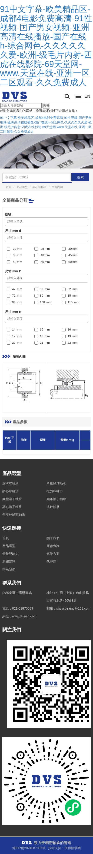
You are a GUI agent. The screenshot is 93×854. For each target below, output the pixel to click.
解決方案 (53, 554)
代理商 (51, 561)
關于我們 (53, 538)
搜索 (46, 106)
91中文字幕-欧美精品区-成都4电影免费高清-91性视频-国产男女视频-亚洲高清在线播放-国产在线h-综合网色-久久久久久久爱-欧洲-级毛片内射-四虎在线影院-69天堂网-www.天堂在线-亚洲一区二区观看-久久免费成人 (46, 45)
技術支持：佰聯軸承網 (64, 848)
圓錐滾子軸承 (56, 499)
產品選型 (22, 187)
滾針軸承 (53, 507)
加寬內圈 (57, 187)
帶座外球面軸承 (13, 515)
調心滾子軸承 (12, 507)
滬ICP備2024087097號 (29, 848)
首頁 (8, 187)
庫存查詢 (53, 546)
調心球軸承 (39, 187)
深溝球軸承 (10, 483)
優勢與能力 (10, 554)
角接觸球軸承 (56, 483)
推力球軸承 (54, 491)
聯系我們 (8, 569)
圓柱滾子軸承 (12, 499)
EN (87, 96)
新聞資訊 (8, 561)
